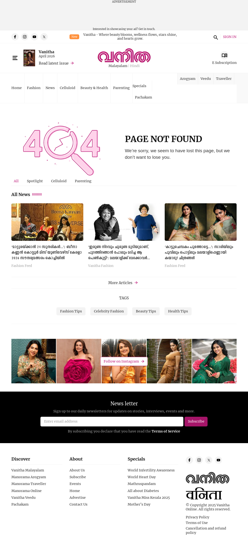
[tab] (16, 181)
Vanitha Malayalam (27, 470)
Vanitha (46, 51)
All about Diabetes (143, 491)
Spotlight (35, 181)
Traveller (224, 78)
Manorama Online (26, 491)
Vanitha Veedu (23, 497)
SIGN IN (229, 37)
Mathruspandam (142, 484)
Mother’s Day (139, 504)
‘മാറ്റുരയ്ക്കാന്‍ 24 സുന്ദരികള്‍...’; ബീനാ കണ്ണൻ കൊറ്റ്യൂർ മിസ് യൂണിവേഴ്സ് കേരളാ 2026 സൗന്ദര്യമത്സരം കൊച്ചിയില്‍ (46, 252)
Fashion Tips (71, 311)
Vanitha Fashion (101, 266)
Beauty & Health (94, 87)
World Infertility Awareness (151, 470)
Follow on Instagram (121, 361)
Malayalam (117, 66)
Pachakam (143, 97)
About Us (77, 470)
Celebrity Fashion (109, 311)
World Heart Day (142, 477)
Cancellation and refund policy (206, 530)
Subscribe (78, 477)
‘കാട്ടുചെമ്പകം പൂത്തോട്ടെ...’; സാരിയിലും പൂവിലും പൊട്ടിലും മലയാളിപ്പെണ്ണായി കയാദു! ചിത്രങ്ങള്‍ (199, 252)
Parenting (121, 87)
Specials (139, 85)
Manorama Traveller (28, 484)
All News (26, 194)
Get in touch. (147, 29)
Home (16, 87)
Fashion (33, 87)
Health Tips (178, 311)
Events (75, 484)
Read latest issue (54, 63)
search (215, 37)
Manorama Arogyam (28, 477)
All (16, 181)
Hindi (135, 66)
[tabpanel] (124, 237)
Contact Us (78, 504)
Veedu (206, 78)
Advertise (78, 497)
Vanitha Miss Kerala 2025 (149, 497)
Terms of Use (197, 523)
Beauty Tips (146, 311)
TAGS (124, 297)
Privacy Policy (197, 517)
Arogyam (187, 78)
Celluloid (67, 87)
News (50, 87)
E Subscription (224, 62)
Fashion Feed (21, 266)
